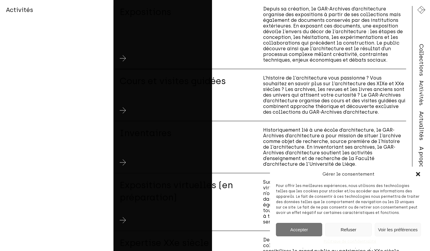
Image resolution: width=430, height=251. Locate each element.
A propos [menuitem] (421, 159)
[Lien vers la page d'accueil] (421, 10)
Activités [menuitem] (421, 92)
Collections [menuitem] (421, 60)
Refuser (349, 229)
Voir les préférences (398, 229)
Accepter (299, 229)
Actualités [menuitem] (421, 125)
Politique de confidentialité (350, 241)
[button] (418, 174)
